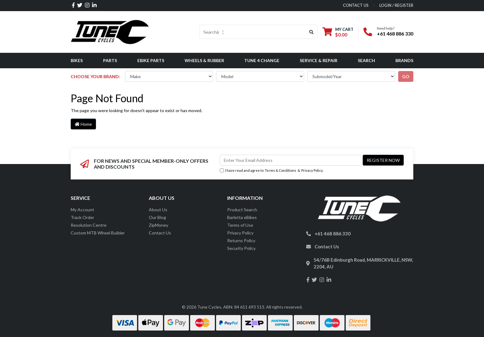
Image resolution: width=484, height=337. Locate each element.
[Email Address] (290, 160)
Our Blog (157, 217)
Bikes (77, 60)
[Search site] (312, 32)
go (405, 76)
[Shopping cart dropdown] (338, 32)
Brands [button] (404, 60)
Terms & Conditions (280, 170)
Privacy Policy (312, 170)
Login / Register (396, 5)
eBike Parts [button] (150, 60)
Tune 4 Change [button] (261, 60)
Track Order (82, 217)
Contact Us (160, 232)
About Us (158, 209)
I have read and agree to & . (271, 170)
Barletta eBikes (242, 217)
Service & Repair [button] (318, 60)
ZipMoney (158, 225)
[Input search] (252, 32)
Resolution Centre (88, 225)
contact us (356, 5)
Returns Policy (241, 240)
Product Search (242, 209)
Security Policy (241, 248)
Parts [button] (110, 60)
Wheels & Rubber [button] (204, 60)
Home (83, 124)
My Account (82, 209)
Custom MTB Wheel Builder (98, 232)
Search (366, 60)
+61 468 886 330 (395, 33)
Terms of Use (240, 225)
